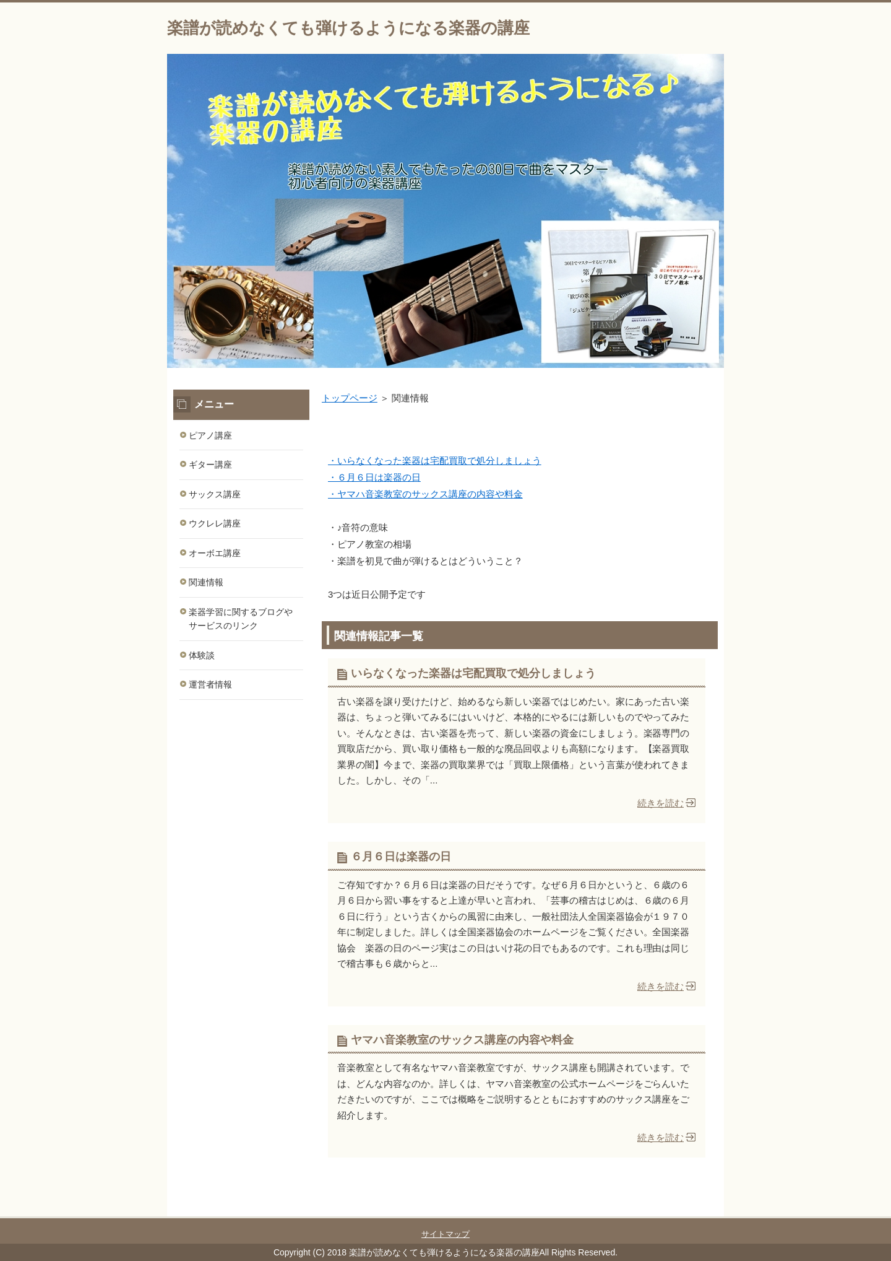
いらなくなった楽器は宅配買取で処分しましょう (473, 673)
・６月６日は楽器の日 (374, 477)
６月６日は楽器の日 (401, 856)
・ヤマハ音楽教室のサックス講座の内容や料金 (425, 494)
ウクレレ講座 (215, 523)
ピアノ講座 (210, 435)
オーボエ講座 (215, 553)
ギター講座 (210, 464)
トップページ (349, 398)
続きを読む (660, 803)
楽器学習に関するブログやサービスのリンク (241, 619)
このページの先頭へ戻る (687, 1209)
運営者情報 (210, 684)
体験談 (202, 655)
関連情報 (206, 582)
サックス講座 (215, 494)
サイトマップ (445, 1234)
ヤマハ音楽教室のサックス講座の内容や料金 (462, 1040)
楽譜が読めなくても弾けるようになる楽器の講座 (348, 28)
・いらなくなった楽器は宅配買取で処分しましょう (434, 460)
